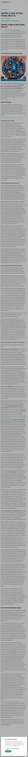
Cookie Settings (15, 748)
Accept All (8, 751)
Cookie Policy (13, 753)
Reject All (8, 748)
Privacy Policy (7, 753)
